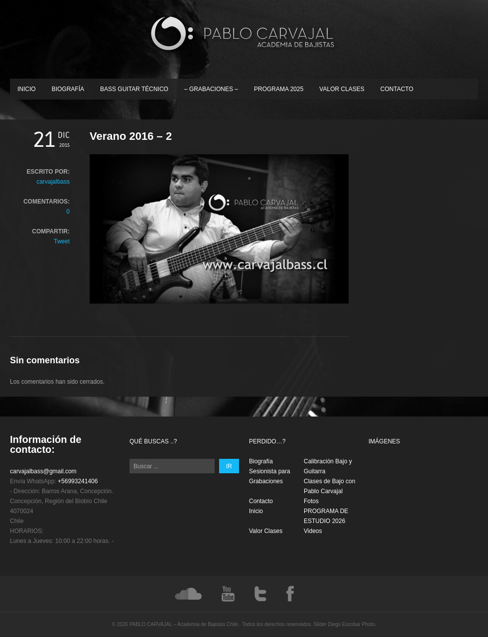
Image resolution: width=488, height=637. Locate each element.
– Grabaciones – (211, 89)
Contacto (396, 89)
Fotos (311, 501)
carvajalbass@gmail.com (43, 471)
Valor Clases (341, 89)
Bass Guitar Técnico (134, 89)
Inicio (26, 89)
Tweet (62, 241)
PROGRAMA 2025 (278, 89)
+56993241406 (78, 481)
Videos (313, 531)
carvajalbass (53, 181)
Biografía (68, 89)
